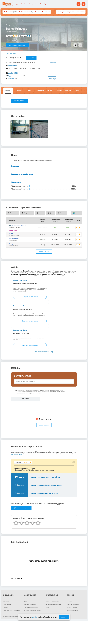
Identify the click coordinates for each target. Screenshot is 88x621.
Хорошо (63, 617)
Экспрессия (13, 244)
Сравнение (39, 90)
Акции (49, 90)
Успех (11, 233)
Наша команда (7, 604)
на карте (53, 63)
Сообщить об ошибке (73, 604)
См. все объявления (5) (44, 352)
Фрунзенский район (15, 76)
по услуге (61, 12)
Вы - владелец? (11, 53)
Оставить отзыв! (44, 425)
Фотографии (19, 90)
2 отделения (12, 65)
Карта (78, 90)
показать (31, 58)
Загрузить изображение (31, 607)
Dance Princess (14, 239)
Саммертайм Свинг (19, 226)
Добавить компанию (30, 604)
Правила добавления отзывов (32, 610)
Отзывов (24, 36)
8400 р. (68, 228)
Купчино (11, 79)
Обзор (7, 90)
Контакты (69, 602)
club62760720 (13, 73)
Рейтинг (68, 90)
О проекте (6, 602)
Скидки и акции (26, 12)
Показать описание (19, 100)
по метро (80, 12)
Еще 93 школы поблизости (18, 45)
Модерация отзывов (72, 610)
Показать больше (44, 251)
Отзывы (46, 12)
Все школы (10, 12)
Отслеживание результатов (53, 604)
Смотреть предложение (30, 297)
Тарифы (48, 607)
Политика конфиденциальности (12, 610)
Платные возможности (52, 602)
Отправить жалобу (72, 607)
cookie (34, 617)
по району (70, 12)
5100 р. (55, 228)
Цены (38, 12)
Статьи (26, 602)
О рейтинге (6, 607)
